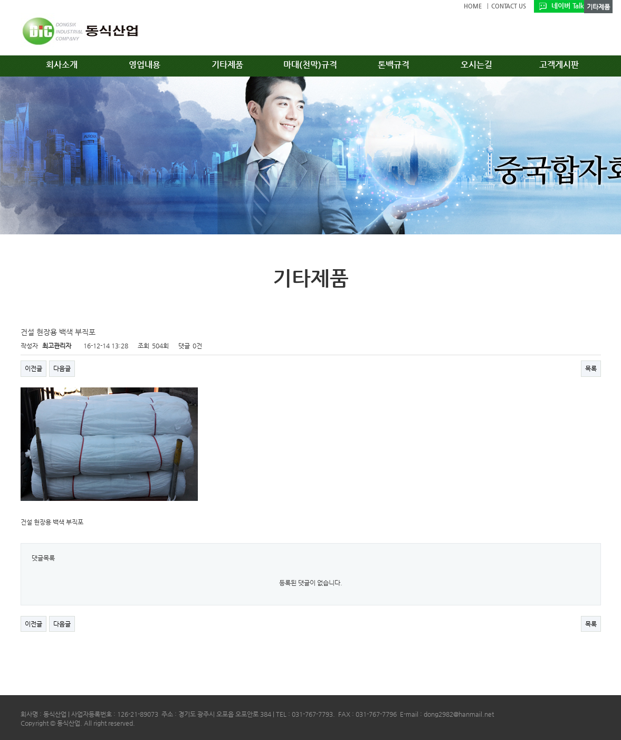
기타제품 (227, 65)
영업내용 (144, 65)
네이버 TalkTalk (573, 6)
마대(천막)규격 (310, 65)
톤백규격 (393, 65)
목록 (591, 368)
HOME (473, 6)
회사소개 (62, 65)
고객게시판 (559, 65)
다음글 (62, 368)
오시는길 (476, 65)
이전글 (33, 368)
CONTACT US (508, 6)
